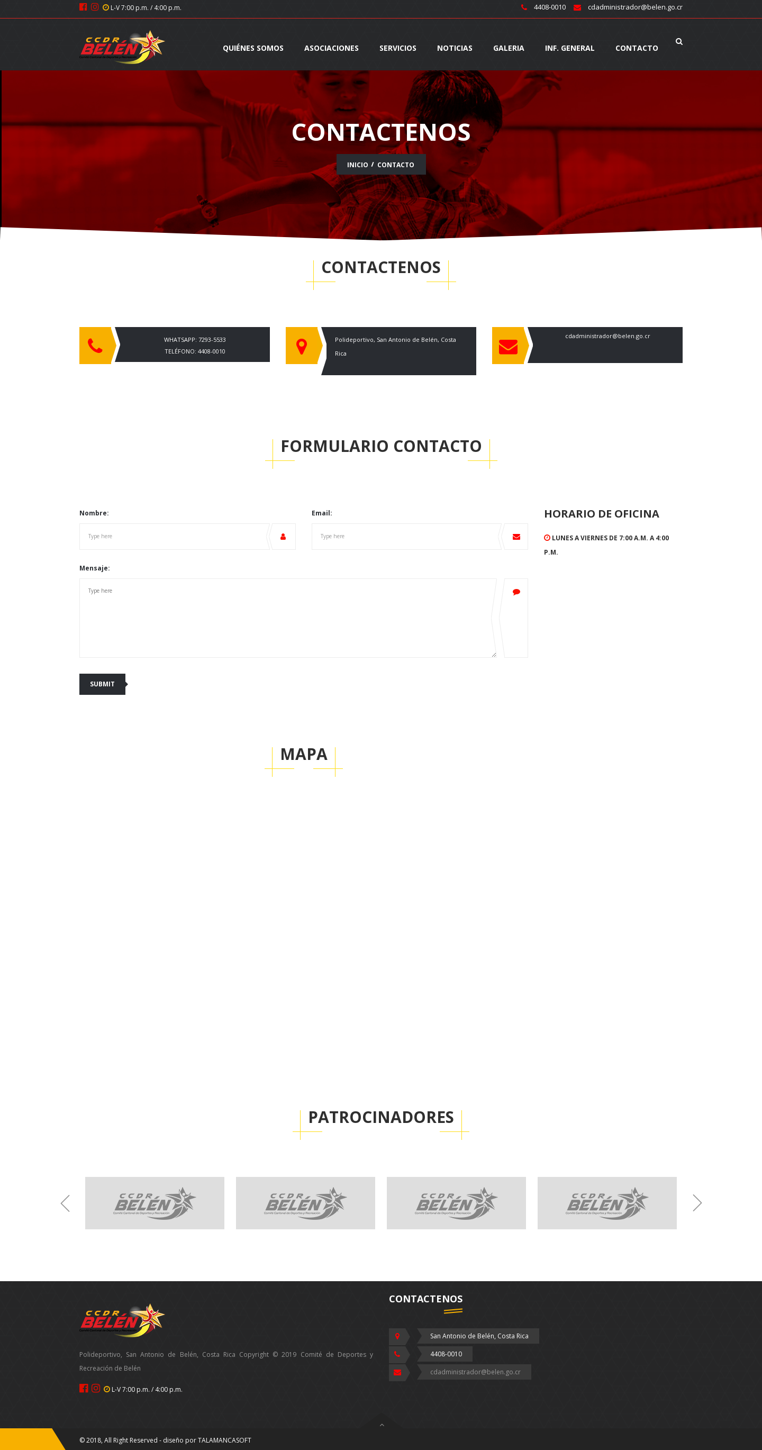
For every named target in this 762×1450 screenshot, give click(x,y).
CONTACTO (636, 48)
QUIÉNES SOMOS (253, 48)
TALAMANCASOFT (224, 1440)
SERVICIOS (397, 48)
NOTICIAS (455, 48)
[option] (154, 1204)
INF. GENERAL (570, 48)
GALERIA (508, 48)
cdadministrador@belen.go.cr (607, 336)
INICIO (357, 164)
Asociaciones (331, 48)
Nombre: (94, 513)
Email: (322, 513)
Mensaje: (94, 568)
